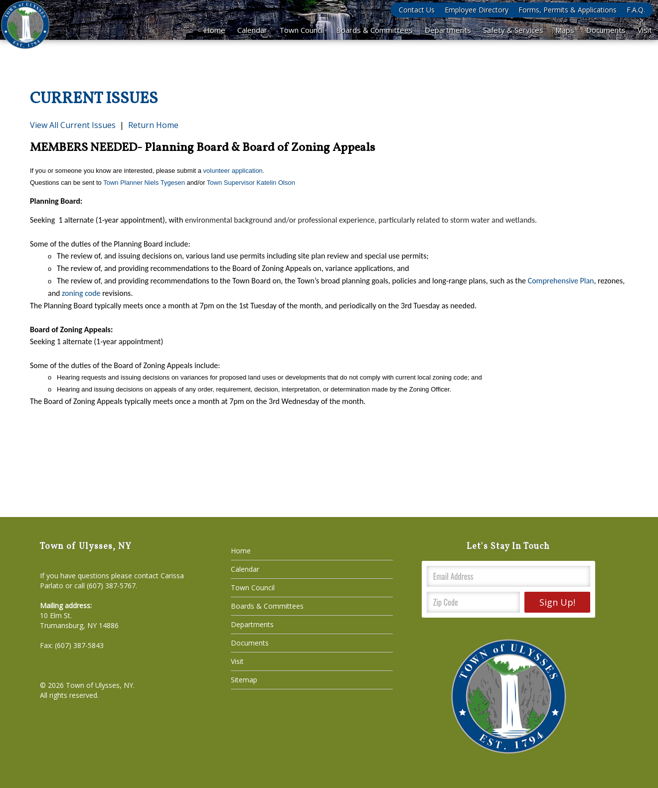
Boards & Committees (374, 30)
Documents (606, 30)
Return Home (153, 125)
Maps (564, 30)
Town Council (301, 30)
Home (214, 30)
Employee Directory (476, 9)
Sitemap (244, 679)
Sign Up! (557, 602)
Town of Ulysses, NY (99, 685)
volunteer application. (234, 170)
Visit (645, 30)
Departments (448, 30)
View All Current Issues (73, 125)
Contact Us (417, 9)
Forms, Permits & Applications (567, 9)
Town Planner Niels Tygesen (144, 182)
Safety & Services (513, 30)
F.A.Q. (636, 9)
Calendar (252, 30)
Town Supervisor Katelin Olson (251, 182)
